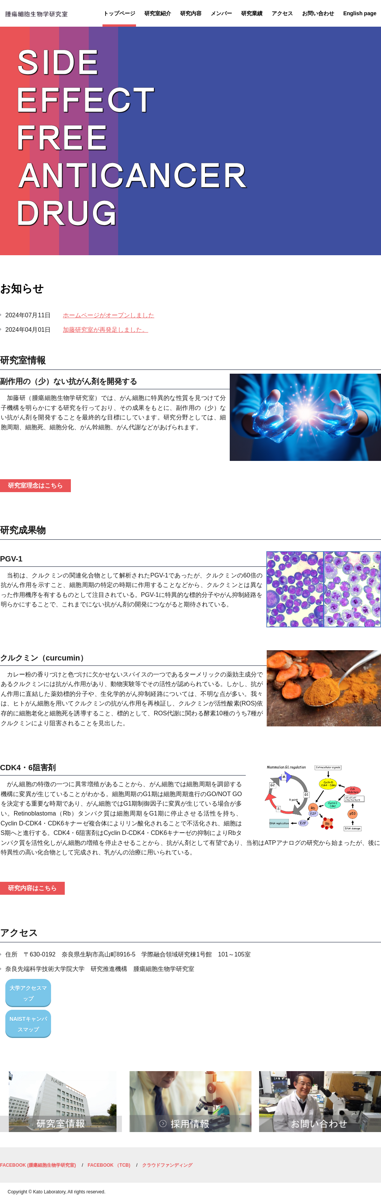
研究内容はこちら (32, 888)
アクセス (282, 13)
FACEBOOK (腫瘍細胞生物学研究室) (38, 1165)
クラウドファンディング (167, 1165)
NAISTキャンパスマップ (28, 1024)
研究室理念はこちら (35, 485)
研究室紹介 (157, 13)
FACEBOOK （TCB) (109, 1165)
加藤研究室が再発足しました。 (105, 329)
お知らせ (22, 288)
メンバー (221, 13)
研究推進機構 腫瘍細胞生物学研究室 (36, 16)
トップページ (119, 13)
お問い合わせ (318, 13)
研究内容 (191, 13)
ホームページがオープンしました (108, 315)
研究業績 (252, 13)
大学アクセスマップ (28, 993)
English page (359, 13)
